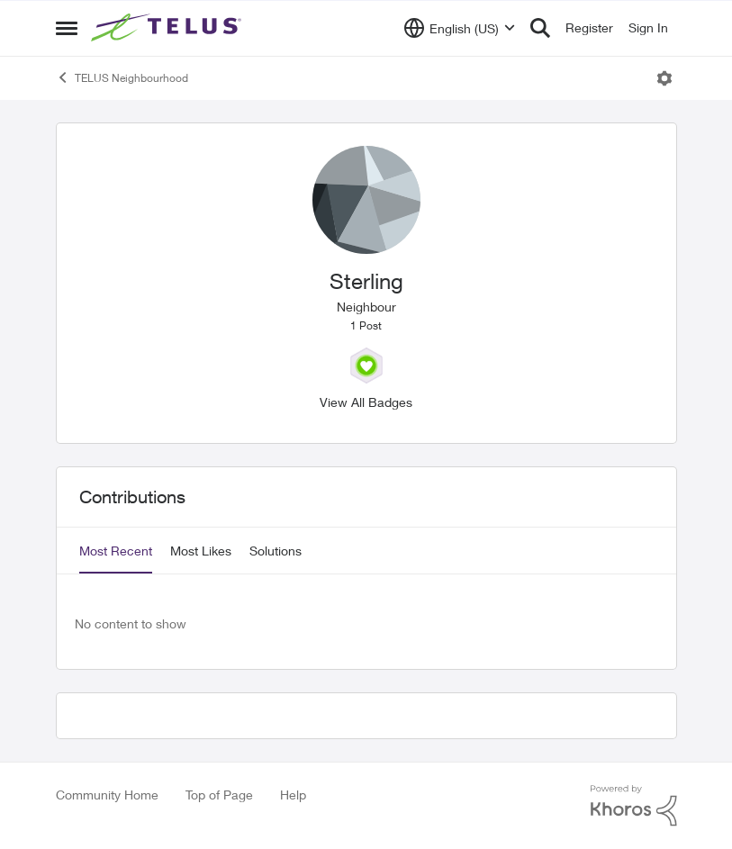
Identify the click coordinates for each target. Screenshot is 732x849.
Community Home (107, 794)
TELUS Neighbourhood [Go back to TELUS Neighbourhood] (122, 77)
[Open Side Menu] (66, 27)
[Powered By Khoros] (634, 805)
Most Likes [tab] (200, 550)
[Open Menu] (664, 78)
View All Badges (366, 402)
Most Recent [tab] (115, 550)
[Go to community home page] (168, 28)
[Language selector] (459, 28)
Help (293, 794)
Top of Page (219, 794)
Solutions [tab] (275, 550)
